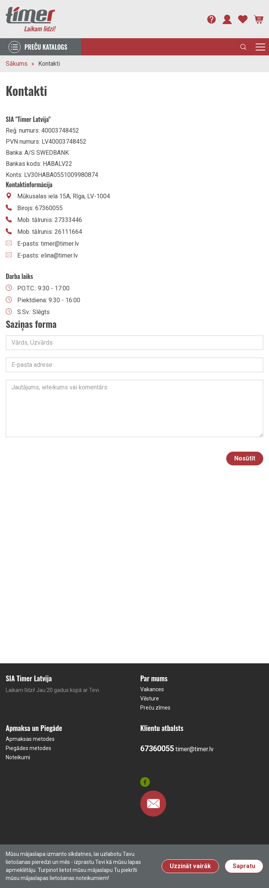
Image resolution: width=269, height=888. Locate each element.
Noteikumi (18, 757)
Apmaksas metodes (30, 739)
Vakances (152, 689)
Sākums (17, 63)
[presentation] (160, 458)
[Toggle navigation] (260, 46)
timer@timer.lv (194, 749)
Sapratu (244, 866)
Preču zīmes (155, 708)
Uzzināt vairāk (190, 866)
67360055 (157, 748)
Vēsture (149, 698)
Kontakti (49, 63)
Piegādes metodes (28, 748)
